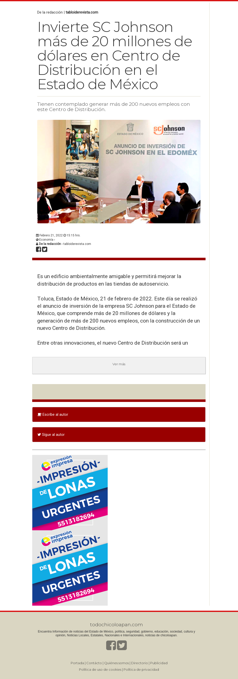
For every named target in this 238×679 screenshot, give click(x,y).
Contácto (94, 663)
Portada (77, 663)
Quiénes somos (116, 663)
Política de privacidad (141, 669)
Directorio (139, 663)
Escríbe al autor (52, 414)
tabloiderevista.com (82, 12)
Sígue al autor (51, 434)
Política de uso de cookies (100, 669)
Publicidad (159, 663)
